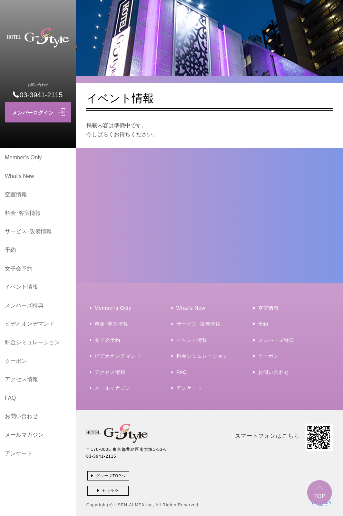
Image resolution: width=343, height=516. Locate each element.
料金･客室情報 (23, 213)
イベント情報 (21, 287)
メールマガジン (24, 435)
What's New (19, 176)
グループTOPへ (110, 476)
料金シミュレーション (32, 342)
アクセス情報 (21, 379)
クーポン (16, 361)
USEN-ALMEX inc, (134, 505)
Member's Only (23, 157)
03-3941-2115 (101, 456)
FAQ (10, 398)
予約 (10, 250)
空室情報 (16, 194)
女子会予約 (18, 268)
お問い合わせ (21, 416)
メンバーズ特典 (24, 305)
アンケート (18, 453)
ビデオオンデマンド (30, 324)
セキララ (110, 490)
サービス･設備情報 (28, 231)
